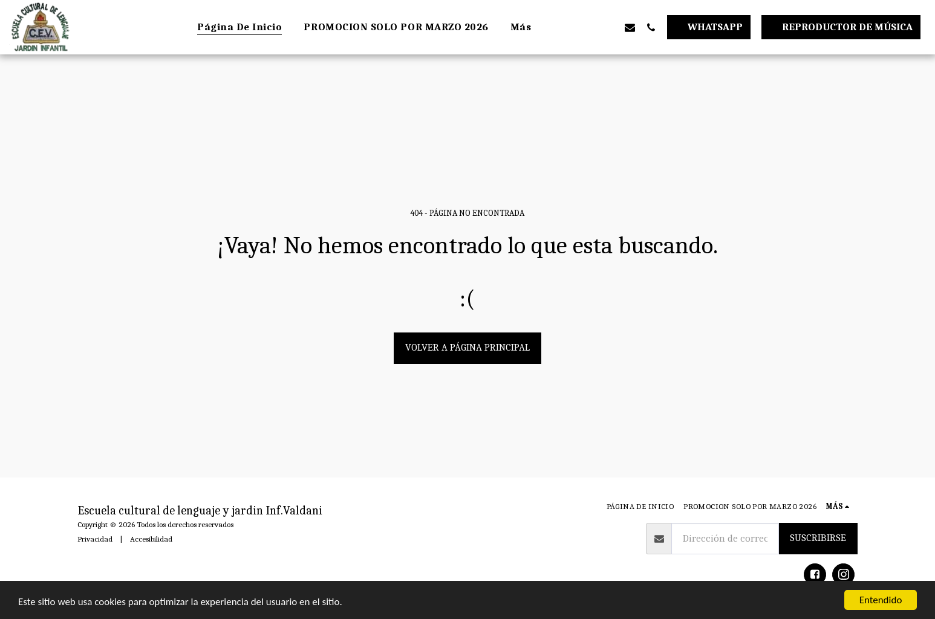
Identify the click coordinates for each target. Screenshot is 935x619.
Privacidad (94, 538)
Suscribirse (818, 537)
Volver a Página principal (467, 347)
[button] (566, 27)
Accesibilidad (151, 538)
